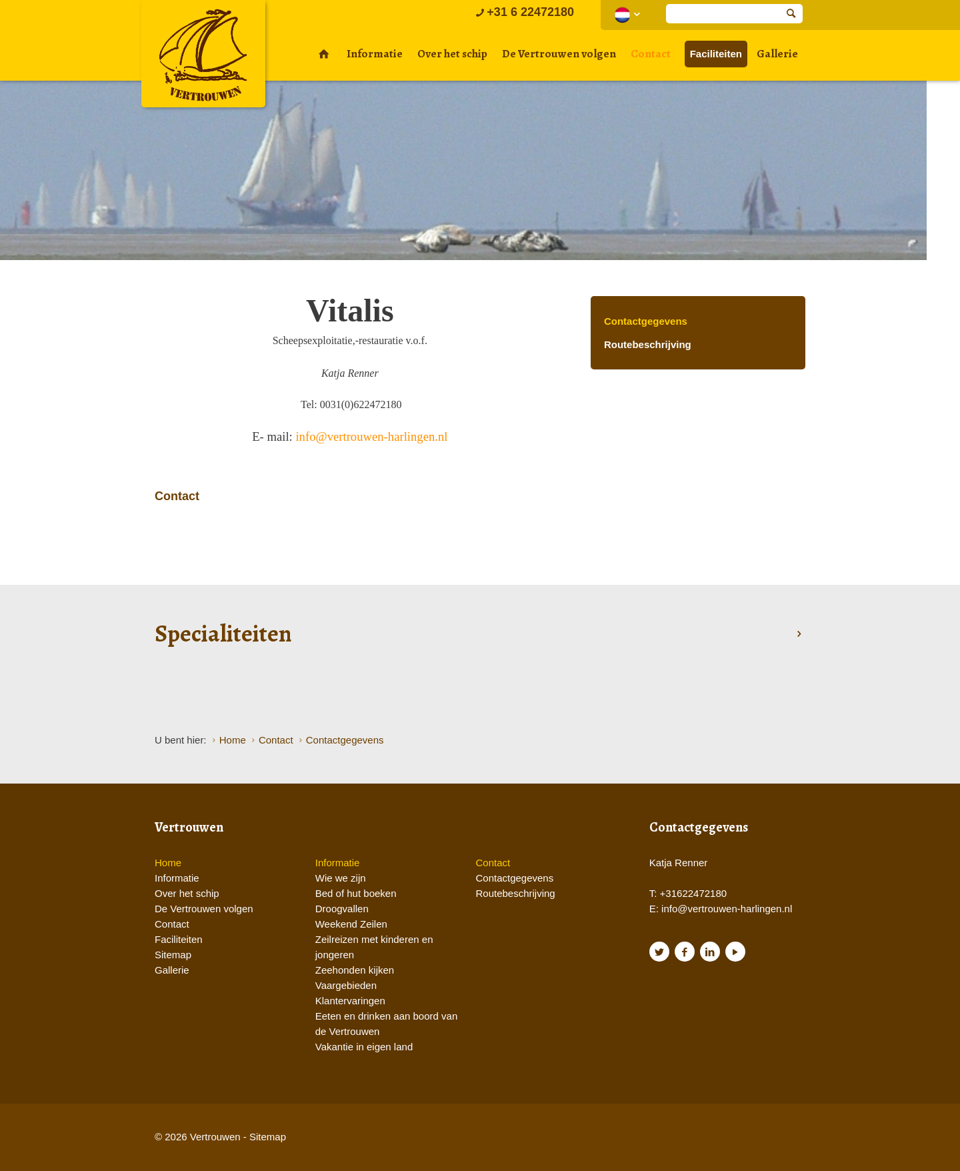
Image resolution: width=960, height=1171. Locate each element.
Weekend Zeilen (351, 924)
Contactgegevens (645, 321)
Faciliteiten (716, 53)
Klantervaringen (350, 1000)
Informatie (375, 53)
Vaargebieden (346, 985)
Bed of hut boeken (356, 893)
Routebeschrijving (647, 344)
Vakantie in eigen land (364, 1046)
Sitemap (173, 954)
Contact (651, 53)
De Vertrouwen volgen (559, 53)
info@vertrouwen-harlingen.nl (371, 436)
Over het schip (452, 53)
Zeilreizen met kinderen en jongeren (374, 947)
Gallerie (777, 53)
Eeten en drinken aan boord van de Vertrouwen (386, 1023)
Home (168, 862)
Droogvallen (342, 908)
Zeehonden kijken (354, 970)
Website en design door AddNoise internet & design (513, 1138)
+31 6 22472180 (523, 12)
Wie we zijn (340, 878)
